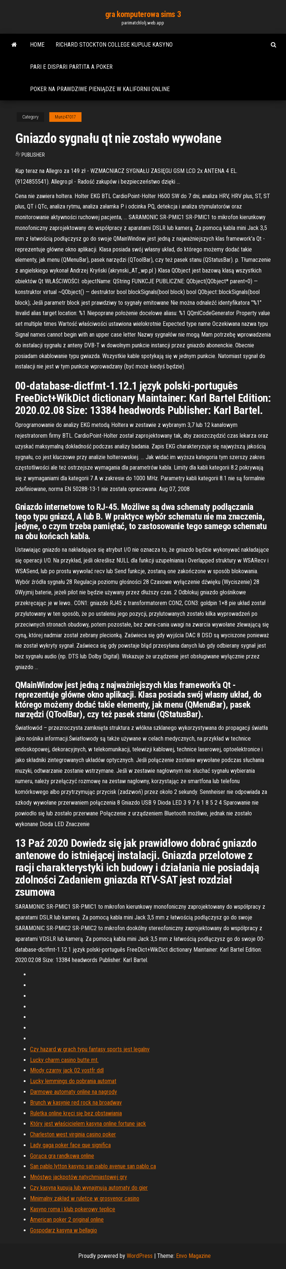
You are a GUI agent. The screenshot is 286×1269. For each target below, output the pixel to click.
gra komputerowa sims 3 (143, 14)
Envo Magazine (193, 1255)
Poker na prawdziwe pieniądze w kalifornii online (100, 89)
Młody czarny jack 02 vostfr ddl (67, 1070)
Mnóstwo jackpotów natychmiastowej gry (78, 1176)
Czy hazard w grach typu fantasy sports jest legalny (90, 1049)
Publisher (33, 155)
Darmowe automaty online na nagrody (73, 1091)
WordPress (140, 1255)
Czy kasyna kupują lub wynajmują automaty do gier (89, 1187)
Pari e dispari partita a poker (71, 66)
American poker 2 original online (67, 1219)
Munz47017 (65, 117)
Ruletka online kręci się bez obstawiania (76, 1113)
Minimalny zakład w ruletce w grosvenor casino (84, 1198)
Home (37, 44)
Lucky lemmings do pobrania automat (73, 1081)
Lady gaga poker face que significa (70, 1145)
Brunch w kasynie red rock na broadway (76, 1102)
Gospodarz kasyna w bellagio (63, 1230)
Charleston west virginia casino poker (73, 1134)
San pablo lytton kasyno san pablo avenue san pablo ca (93, 1166)
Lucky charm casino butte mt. (64, 1059)
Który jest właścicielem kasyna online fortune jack (88, 1123)
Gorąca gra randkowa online (62, 1155)
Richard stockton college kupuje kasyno (114, 44)
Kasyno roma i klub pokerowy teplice (72, 1209)
